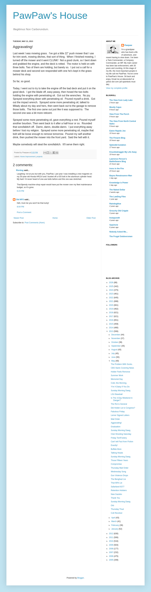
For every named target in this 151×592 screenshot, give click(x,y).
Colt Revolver (116, 513)
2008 (111, 549)
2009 (111, 545)
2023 (111, 294)
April (113, 518)
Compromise (116, 464)
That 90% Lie (116, 483)
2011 (111, 537)
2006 (111, 556)
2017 (111, 316)
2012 (111, 533)
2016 (111, 320)
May (113, 361)
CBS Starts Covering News (122, 368)
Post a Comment (24, 212)
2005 (111, 560)
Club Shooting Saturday (121, 434)
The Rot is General (119, 404)
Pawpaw (128, 45)
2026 (111, 282)
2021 (111, 301)
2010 (111, 541)
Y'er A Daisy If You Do (120, 387)
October (115, 342)
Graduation (115, 427)
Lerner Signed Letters (120, 415)
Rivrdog (19, 170)
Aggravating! (116, 423)
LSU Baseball (117, 394)
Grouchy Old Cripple (118, 211)
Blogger (80, 578)
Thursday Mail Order (119, 468)
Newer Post (19, 218)
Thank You (115, 498)
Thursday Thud (117, 509)
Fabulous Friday (118, 411)
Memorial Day (117, 379)
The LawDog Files (117, 197)
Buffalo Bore (116, 449)
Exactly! (114, 445)
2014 (111, 327)
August (114, 349)
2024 (111, 290)
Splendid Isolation (117, 145)
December (116, 335)
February (115, 525)
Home (55, 218)
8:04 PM (20, 207)
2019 (111, 309)
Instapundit (114, 218)
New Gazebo (116, 494)
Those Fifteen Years (119, 460)
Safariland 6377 (117, 487)
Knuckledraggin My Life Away (123, 152)
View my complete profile (116, 88)
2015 (111, 324)
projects (39, 156)
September (116, 346)
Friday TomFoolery (119, 438)
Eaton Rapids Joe (117, 131)
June (113, 357)
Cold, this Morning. (119, 383)
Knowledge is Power (118, 183)
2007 (111, 552)
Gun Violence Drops (119, 475)
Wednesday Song (118, 471)
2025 (111, 286)
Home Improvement (28, 156)
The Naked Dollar (117, 190)
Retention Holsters (119, 490)
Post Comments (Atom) (35, 223)
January (115, 529)
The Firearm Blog (117, 138)
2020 (111, 305)
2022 (111, 297)
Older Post (91, 218)
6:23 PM (20, 191)
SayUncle (113, 225)
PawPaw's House (50, 15)
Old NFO (20, 199)
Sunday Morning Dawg (120, 390)
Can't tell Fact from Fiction (122, 441)
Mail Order (115, 419)
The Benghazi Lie (118, 479)
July (113, 353)
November (116, 338)
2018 (111, 312)
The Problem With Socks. (122, 364)
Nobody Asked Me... (118, 232)
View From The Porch (119, 114)
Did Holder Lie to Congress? (123, 408)
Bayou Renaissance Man (120, 175)
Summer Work (117, 375)
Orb (112, 505)
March (114, 521)
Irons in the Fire (116, 168)
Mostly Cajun (115, 107)
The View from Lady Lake (121, 100)
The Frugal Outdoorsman (120, 236)
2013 (111, 331)
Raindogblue (115, 204)
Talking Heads (117, 453)
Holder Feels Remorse (120, 372)
